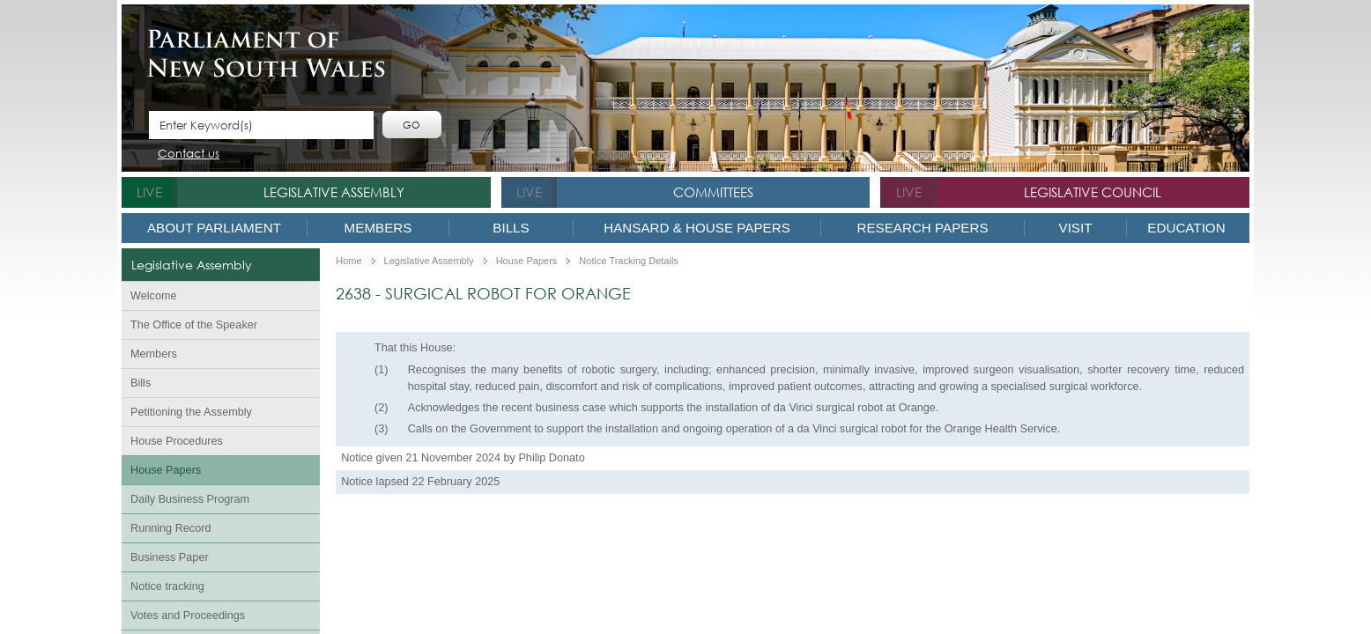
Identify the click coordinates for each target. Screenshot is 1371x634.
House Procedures (176, 441)
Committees (713, 192)
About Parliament (214, 227)
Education (1186, 227)
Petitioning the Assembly (191, 412)
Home (348, 261)
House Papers (165, 470)
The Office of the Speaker (193, 325)
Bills (511, 227)
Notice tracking (167, 586)
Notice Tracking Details (628, 261)
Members (378, 227)
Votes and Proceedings (187, 615)
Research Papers (922, 227)
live (149, 192)
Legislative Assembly (333, 192)
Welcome (153, 296)
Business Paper (169, 557)
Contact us (188, 154)
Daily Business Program (189, 499)
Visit (1076, 227)
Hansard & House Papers (697, 227)
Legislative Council (1092, 192)
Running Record (170, 528)
